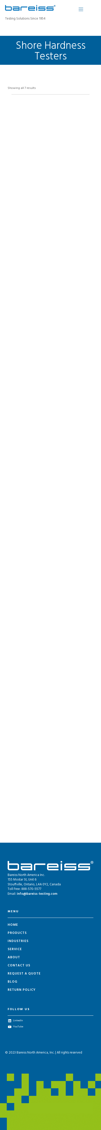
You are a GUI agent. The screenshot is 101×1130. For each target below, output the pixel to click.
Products (17, 933)
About (14, 957)
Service (15, 949)
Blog (12, 981)
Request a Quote (24, 973)
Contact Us (19, 965)
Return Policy (22, 990)
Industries (18, 941)
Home (13, 925)
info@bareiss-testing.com (37, 894)
